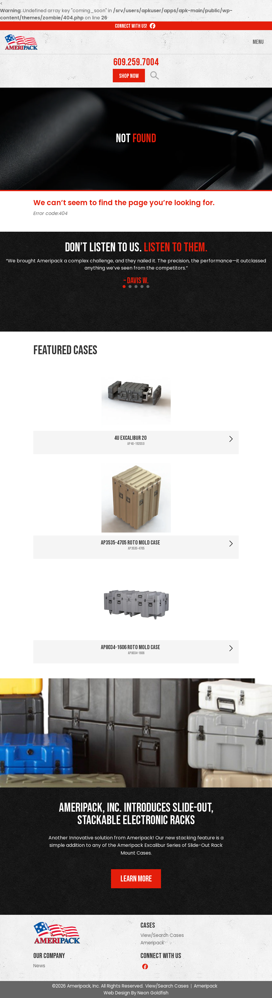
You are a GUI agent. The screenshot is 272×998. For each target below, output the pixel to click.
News (39, 966)
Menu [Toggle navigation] (258, 42)
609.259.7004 (136, 62)
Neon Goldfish (152, 993)
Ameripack (152, 943)
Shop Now (129, 76)
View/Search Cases (162, 935)
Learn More (136, 879)
